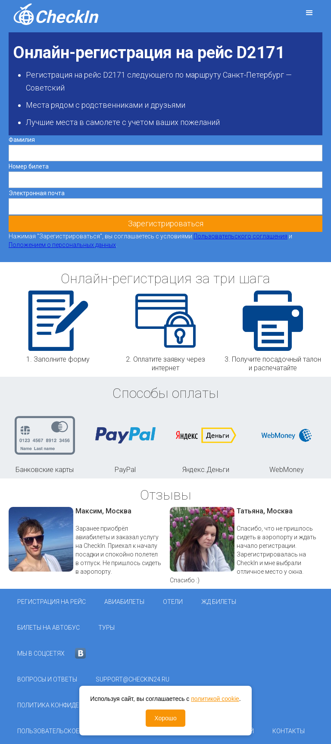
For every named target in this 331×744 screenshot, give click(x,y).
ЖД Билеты (218, 601)
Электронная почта (37, 193)
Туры (106, 627)
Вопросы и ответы (47, 679)
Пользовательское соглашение (69, 731)
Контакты (288, 731)
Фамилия (22, 139)
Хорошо (165, 718)
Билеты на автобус (48, 627)
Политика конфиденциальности (70, 705)
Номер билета (29, 166)
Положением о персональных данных (62, 244)
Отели (173, 601)
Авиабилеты (124, 601)
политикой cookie (215, 698)
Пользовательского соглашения (240, 236)
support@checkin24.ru (132, 679)
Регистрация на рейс (51, 601)
